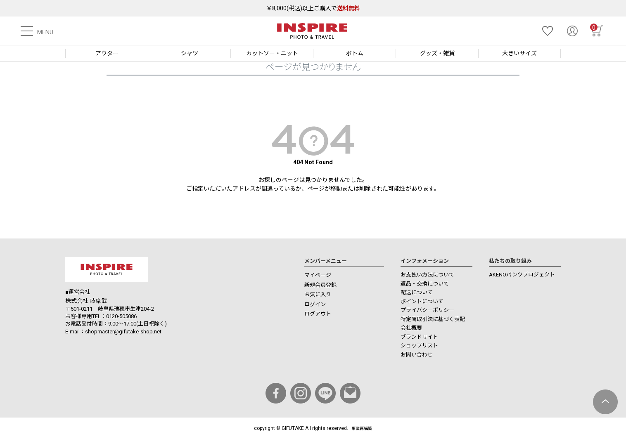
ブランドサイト (419, 337)
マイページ (317, 275)
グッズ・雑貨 (437, 53)
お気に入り (317, 294)
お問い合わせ (417, 355)
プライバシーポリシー (427, 310)
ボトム (354, 53)
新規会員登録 (320, 285)
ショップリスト (419, 345)
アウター (107, 53)
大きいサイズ (519, 53)
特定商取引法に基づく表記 (433, 319)
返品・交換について (425, 284)
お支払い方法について (427, 274)
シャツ (189, 53)
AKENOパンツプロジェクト (522, 274)
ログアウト (317, 314)
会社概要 (411, 328)
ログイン (315, 304)
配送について (417, 292)
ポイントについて (422, 301)
